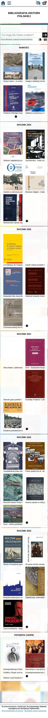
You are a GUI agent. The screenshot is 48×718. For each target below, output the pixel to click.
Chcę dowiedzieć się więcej (12, 711)
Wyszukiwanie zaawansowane (13, 39)
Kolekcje (29, 39)
